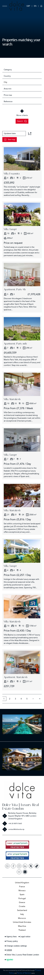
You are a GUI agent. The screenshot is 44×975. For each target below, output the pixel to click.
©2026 (9, 950)
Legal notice (25, 937)
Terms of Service (24, 973)
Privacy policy (12, 941)
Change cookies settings (16, 946)
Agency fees (11, 937)
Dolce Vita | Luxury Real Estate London (20, 807)
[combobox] (22, 69)
